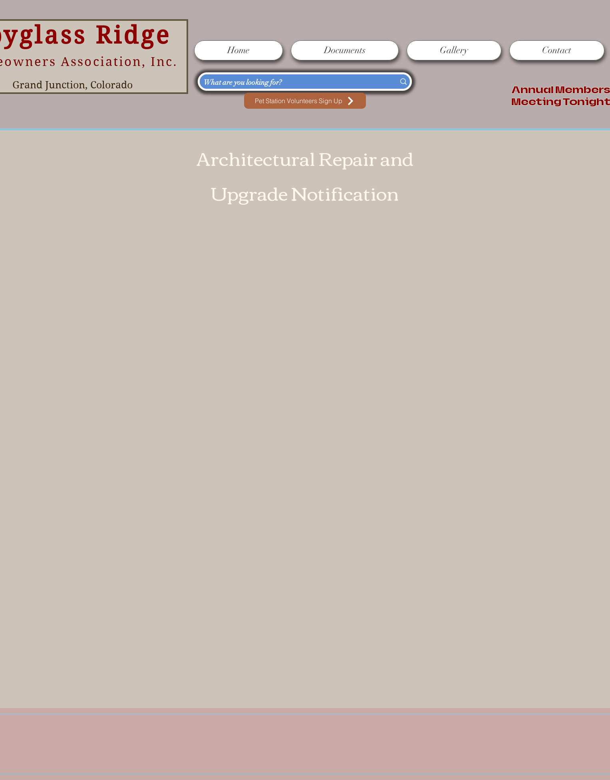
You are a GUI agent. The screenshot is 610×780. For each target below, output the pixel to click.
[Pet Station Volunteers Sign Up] (305, 101)
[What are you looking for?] (292, 82)
